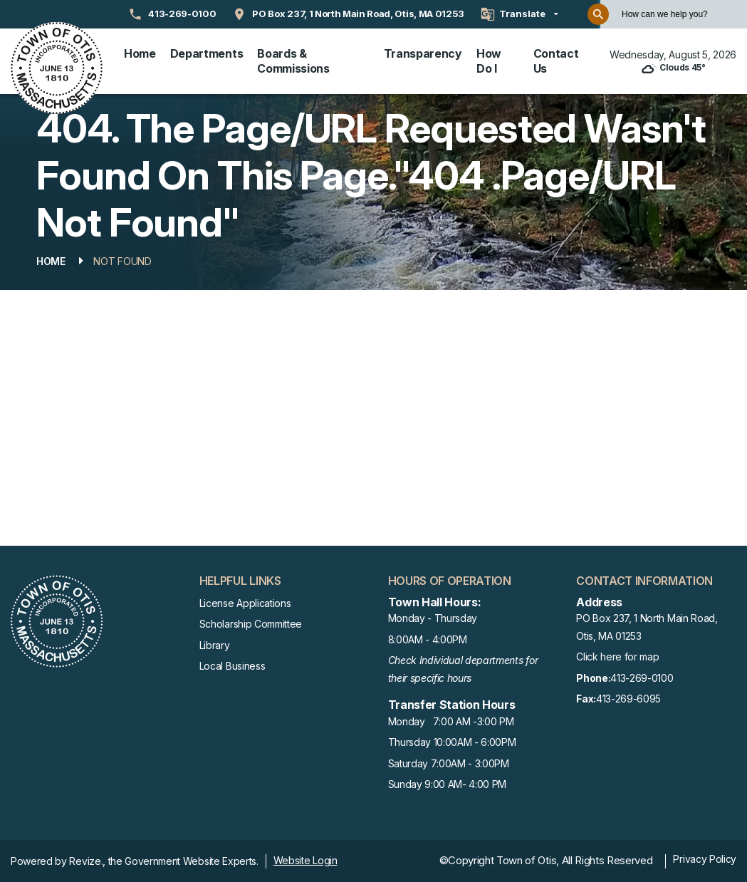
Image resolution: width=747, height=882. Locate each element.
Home (140, 53)
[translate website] (519, 14)
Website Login (305, 860)
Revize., (87, 861)
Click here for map (617, 656)
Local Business (232, 666)
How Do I (488, 61)
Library (214, 645)
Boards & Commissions (293, 61)
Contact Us (556, 61)
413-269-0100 (624, 679)
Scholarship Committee (250, 624)
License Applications (245, 603)
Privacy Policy (704, 859)
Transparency (423, 53)
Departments (206, 53)
